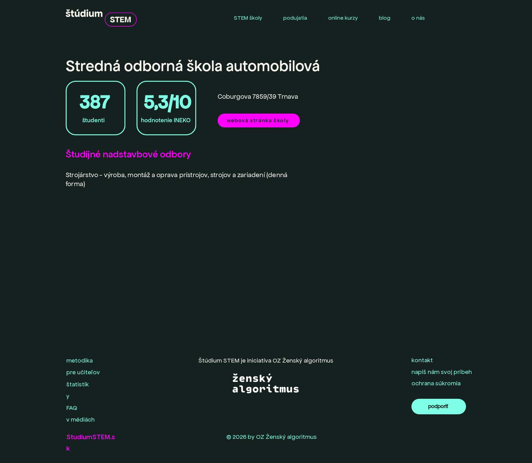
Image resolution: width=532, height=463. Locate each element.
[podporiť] (438, 406)
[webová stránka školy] (259, 120)
